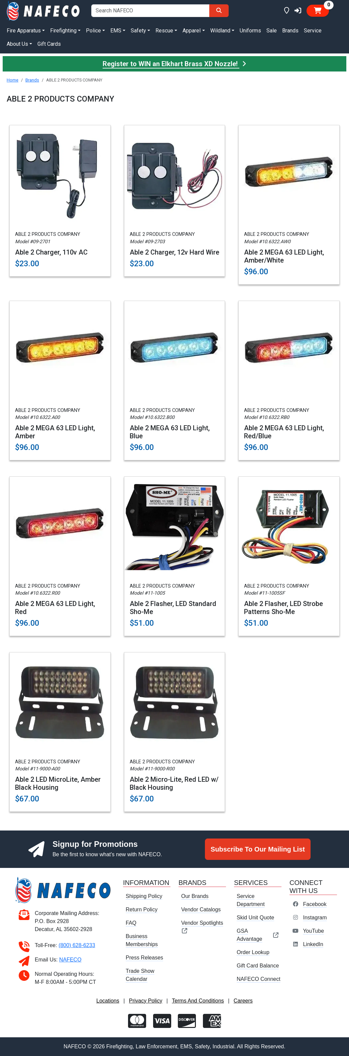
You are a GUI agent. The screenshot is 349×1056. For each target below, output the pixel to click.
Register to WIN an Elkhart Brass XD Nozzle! (174, 64)
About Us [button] (17, 44)
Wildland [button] (220, 30)
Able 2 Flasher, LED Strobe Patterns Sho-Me (283, 608)
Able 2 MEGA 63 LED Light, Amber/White (284, 256)
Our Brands (195, 896)
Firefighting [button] (63, 30)
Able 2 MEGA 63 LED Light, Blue (170, 432)
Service (313, 30)
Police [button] (93, 30)
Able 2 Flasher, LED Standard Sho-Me (173, 608)
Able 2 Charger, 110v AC (51, 252)
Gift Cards (49, 44)
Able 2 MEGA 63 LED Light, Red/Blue (284, 432)
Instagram (315, 917)
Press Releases (144, 957)
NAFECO (70, 959)
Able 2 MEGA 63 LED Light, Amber (55, 432)
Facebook (314, 904)
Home (12, 80)
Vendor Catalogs (201, 909)
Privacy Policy (145, 1001)
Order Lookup (253, 952)
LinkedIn (313, 944)
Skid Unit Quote (255, 917)
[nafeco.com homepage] (43, 10)
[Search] (219, 10)
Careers (243, 1001)
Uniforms (250, 30)
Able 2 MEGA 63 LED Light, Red (55, 608)
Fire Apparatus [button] (24, 30)
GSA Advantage (258, 935)
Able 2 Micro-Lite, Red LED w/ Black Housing (174, 783)
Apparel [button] (192, 30)
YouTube (313, 931)
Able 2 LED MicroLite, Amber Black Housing (58, 783)
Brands (290, 30)
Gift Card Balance (258, 965)
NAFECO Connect (258, 979)
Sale (271, 30)
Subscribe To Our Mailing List (258, 849)
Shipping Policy (144, 896)
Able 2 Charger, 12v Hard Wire (174, 252)
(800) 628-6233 (77, 945)
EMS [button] (115, 30)
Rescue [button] (164, 30)
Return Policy (141, 909)
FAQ (131, 923)
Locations (107, 1001)
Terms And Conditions (198, 1001)
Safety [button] (138, 30)
